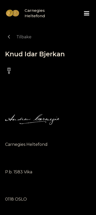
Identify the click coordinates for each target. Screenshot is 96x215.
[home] (23, 13)
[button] (86, 13)
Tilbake (23, 36)
